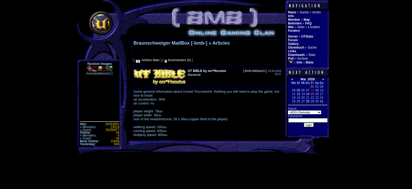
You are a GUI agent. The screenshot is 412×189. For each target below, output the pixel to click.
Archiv (316, 12)
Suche (304, 12)
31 (321, 101)
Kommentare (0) (179, 60)
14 (307, 94)
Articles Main (151, 60)
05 (298, 90)
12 (298, 94)
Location (314, 27)
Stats (301, 27)
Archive (302, 58)
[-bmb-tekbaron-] (255, 71)
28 (307, 101)
